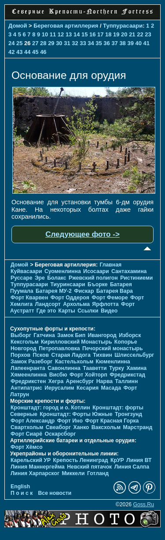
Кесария (88, 388)
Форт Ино (70, 421)
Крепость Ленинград (80, 460)
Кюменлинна (113, 362)
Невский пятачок (89, 467)
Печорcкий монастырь (112, 348)
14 (76, 34)
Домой (17, 25)
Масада (111, 388)
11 (53, 34)
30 (59, 43)
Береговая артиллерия (65, 25)
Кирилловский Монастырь (76, 342)
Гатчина (44, 335)
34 (91, 43)
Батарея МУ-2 (54, 291)
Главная (110, 265)
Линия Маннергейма (38, 467)
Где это (46, 311)
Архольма (76, 304)
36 (106, 43)
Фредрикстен (28, 381)
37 (114, 43)
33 (83, 43)
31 (67, 43)
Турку (116, 368)
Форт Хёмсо (27, 447)
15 (84, 34)
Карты (67, 311)
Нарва (104, 381)
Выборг (21, 335)
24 (11, 43)
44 (27, 52)
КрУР (117, 460)
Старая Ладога (70, 355)
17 (100, 34)
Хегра (55, 381)
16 (92, 34)
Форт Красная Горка (112, 421)
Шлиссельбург (134, 355)
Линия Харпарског (35, 473)
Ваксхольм (106, 427)
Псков (41, 355)
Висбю (58, 375)
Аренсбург (80, 381)
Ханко (81, 427)
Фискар (84, 291)
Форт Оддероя (70, 298)
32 (75, 43)
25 (19, 43)
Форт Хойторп (88, 375)
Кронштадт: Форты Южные (76, 414)
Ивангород (102, 335)
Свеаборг (58, 427)
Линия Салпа (131, 467)
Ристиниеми (136, 278)
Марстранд (137, 427)
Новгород (24, 348)
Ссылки (87, 311)
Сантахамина (129, 271)
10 (45, 34)
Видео (109, 311)
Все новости (55, 493)
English (20, 486)
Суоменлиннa (62, 271)
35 (98, 43)
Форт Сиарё (26, 434)
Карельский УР (31, 460)
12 (61, 34)
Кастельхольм (74, 362)
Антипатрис (26, 388)
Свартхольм (27, 427)
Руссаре (22, 278)
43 (19, 52)
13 (69, 34)
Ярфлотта (105, 304)
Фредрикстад (127, 375)
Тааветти (94, 368)
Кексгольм (24, 342)
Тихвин (102, 355)
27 (35, 43)
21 (132, 34)
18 (108, 34)
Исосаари (96, 271)
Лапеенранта (28, 368)
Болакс (56, 278)
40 (138, 43)
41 (146, 43)
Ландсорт (47, 304)
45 (35, 52)
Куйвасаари (26, 271)
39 (130, 43)
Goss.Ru (143, 504)
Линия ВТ (138, 460)
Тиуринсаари (67, 284)
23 (148, 34)
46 (43, 52)
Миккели (73, 473)
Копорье (125, 342)
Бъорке (98, 284)
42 (11, 52)
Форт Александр (33, 421)
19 (116, 34)
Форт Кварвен (29, 298)
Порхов (20, 355)
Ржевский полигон (93, 278)
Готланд (98, 473)
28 (43, 43)
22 (140, 34)
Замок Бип (71, 335)
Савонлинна (64, 368)
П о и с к (22, 493)
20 (124, 34)
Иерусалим (59, 388)
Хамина (136, 368)
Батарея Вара (114, 291)
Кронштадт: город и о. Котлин (50, 408)
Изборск (130, 335)
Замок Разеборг (31, 362)
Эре (40, 278)
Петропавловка (59, 348)
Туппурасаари (123, 25)
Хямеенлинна (29, 375)
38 (122, 43)
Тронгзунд (128, 414)
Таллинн (126, 381)
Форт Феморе (110, 298)
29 (51, 43)
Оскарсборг (60, 434)
